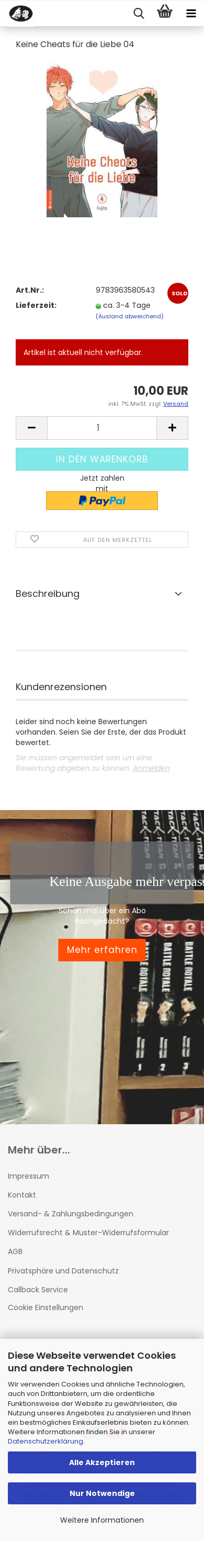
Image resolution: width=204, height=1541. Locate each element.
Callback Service (38, 1289)
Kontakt (22, 1195)
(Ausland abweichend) (130, 316)
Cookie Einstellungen (45, 1307)
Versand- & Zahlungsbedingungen (70, 1214)
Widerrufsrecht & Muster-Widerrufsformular (88, 1232)
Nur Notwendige (102, 1493)
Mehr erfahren (102, 950)
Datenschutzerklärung (45, 1441)
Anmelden (151, 768)
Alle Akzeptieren (102, 1462)
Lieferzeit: (36, 305)
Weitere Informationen (102, 1520)
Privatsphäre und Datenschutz (63, 1271)
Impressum (28, 1176)
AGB (15, 1251)
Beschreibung (48, 593)
